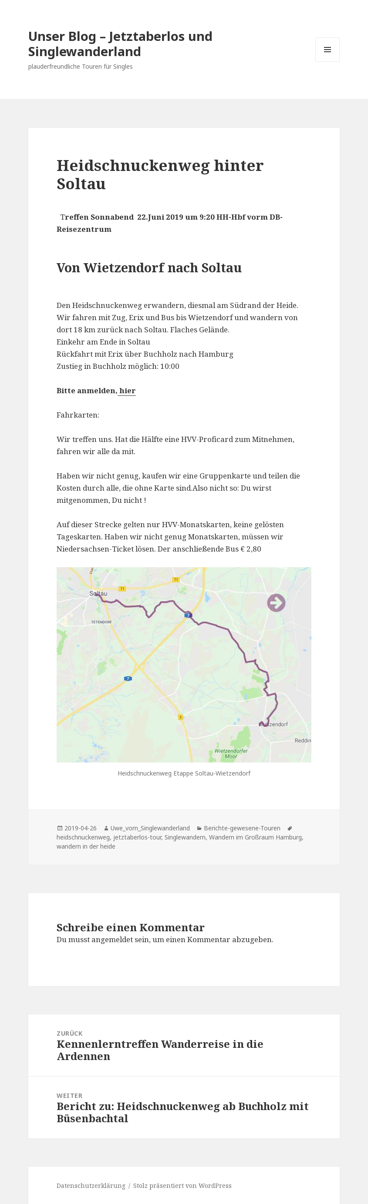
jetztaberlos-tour (137, 837)
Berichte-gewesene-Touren (242, 828)
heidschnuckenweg (83, 837)
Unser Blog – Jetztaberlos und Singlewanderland (120, 43)
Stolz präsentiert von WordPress (182, 1185)
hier (127, 390)
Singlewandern (185, 837)
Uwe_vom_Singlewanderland (150, 828)
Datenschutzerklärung (91, 1185)
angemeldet (112, 939)
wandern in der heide (86, 846)
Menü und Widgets (328, 61)
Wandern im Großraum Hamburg (255, 837)
